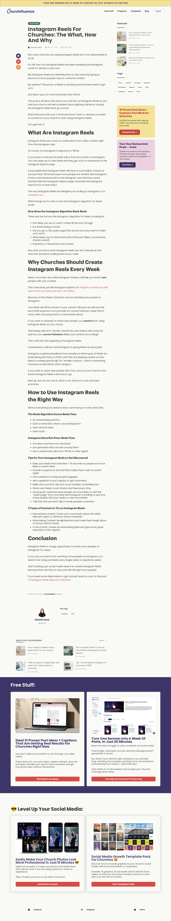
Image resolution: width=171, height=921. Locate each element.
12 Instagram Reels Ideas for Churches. (49, 580)
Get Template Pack (123, 884)
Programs (122, 11)
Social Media (34, 23)
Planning (132, 87)
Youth (138, 91)
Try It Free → (127, 165)
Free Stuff (109, 11)
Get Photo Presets (48, 884)
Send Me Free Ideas (47, 778)
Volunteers (121, 91)
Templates (136, 11)
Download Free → (129, 132)
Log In (158, 11)
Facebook (128, 83)
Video (72, 614)
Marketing (147, 83)
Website (130, 91)
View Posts (42, 623)
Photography (122, 87)
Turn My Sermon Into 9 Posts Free (123, 778)
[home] (21, 11)
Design (120, 83)
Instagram (64, 614)
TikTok (140, 87)
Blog (147, 11)
